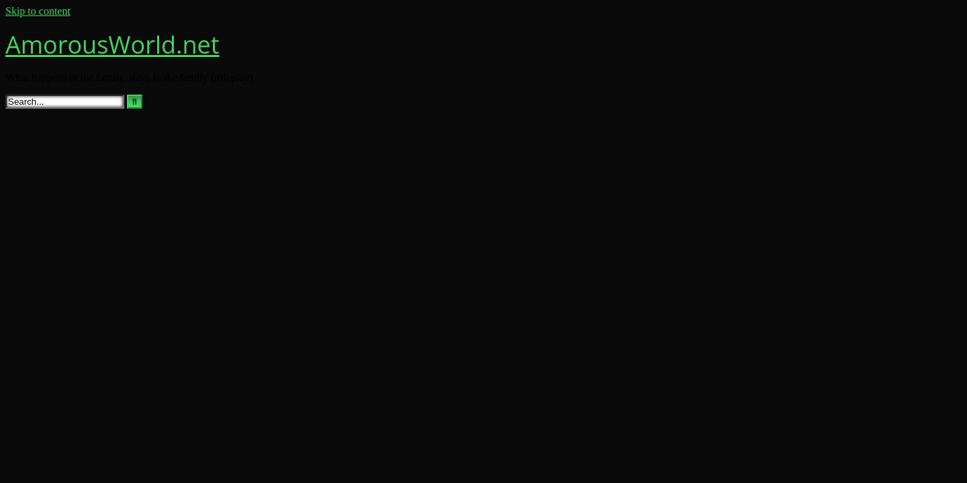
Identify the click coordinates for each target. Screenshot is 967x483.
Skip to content (38, 11)
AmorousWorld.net (112, 44)
